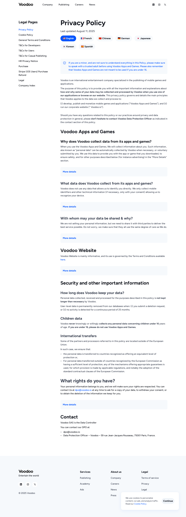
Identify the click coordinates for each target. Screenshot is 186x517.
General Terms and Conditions (34, 40)
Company (116, 478)
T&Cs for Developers (29, 45)
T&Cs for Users (26, 50)
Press (113, 495)
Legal (21, 80)
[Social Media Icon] (153, 4)
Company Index (27, 85)
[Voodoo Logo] (26, 4)
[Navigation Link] (47, 5)
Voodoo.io (96, 107)
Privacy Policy (26, 29)
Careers (115, 483)
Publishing (85, 478)
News (114, 489)
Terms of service (150, 478)
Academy (85, 483)
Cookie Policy (26, 34)
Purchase (23, 66)
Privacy (145, 483)
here (62, 259)
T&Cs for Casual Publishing (32, 55)
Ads (82, 489)
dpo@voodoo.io (83, 390)
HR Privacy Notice (28, 61)
